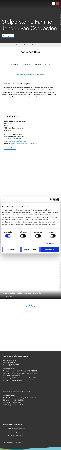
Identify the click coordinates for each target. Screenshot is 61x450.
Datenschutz (10, 442)
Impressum (18, 442)
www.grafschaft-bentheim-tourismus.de (30, 74)
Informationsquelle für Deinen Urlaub (16, 428)
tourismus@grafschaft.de (17, 141)
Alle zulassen (49, 249)
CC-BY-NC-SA (60, 286)
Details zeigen (50, 243)
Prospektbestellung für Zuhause (15, 435)
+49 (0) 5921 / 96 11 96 (42, 64)
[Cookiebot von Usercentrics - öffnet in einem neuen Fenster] (50, 199)
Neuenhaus (18, 44)
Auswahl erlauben (30, 249)
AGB (4, 442)
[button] (8, 36)
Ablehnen (11, 249)
